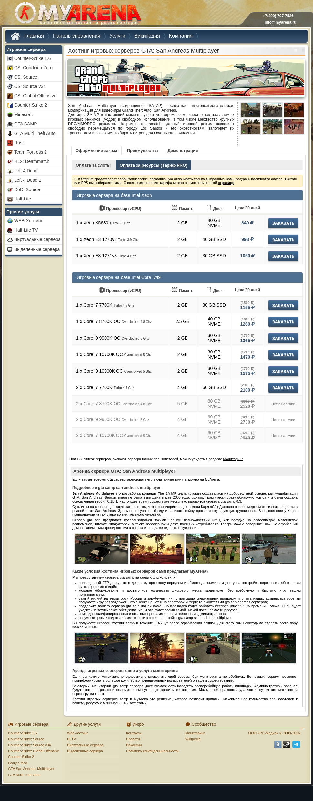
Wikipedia (193, 739)
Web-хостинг (77, 733)
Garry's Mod (17, 763)
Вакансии (134, 745)
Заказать (283, 223)
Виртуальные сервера (85, 745)
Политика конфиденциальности (152, 751)
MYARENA (77, 14)
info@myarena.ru (280, 22)
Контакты (134, 733)
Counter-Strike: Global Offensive (33, 751)
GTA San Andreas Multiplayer (31, 769)
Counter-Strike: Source (26, 739)
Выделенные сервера (85, 751)
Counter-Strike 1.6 (22, 733)
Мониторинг (233, 459)
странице (226, 183)
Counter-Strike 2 (21, 757)
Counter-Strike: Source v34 (29, 745)
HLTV (71, 739)
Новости (133, 739)
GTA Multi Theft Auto (24, 775)
